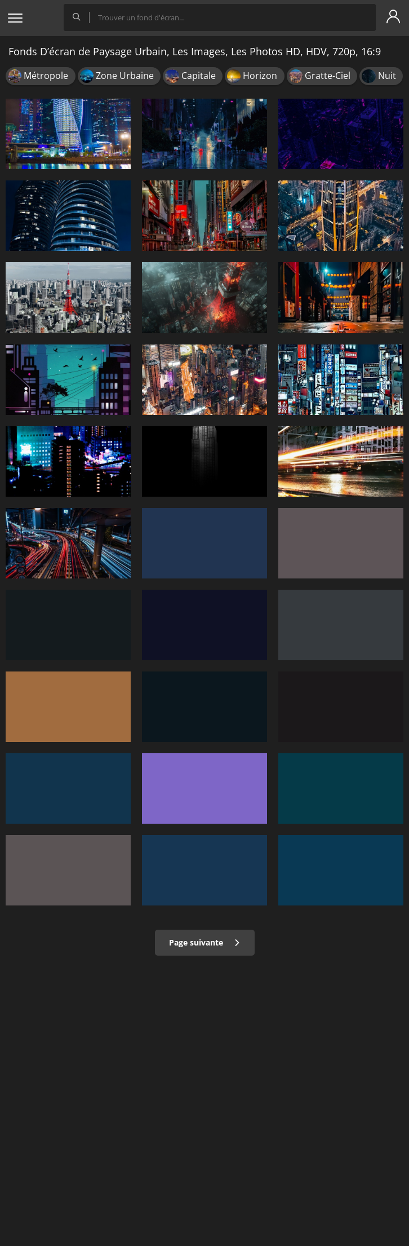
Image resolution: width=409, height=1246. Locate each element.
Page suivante (205, 942)
